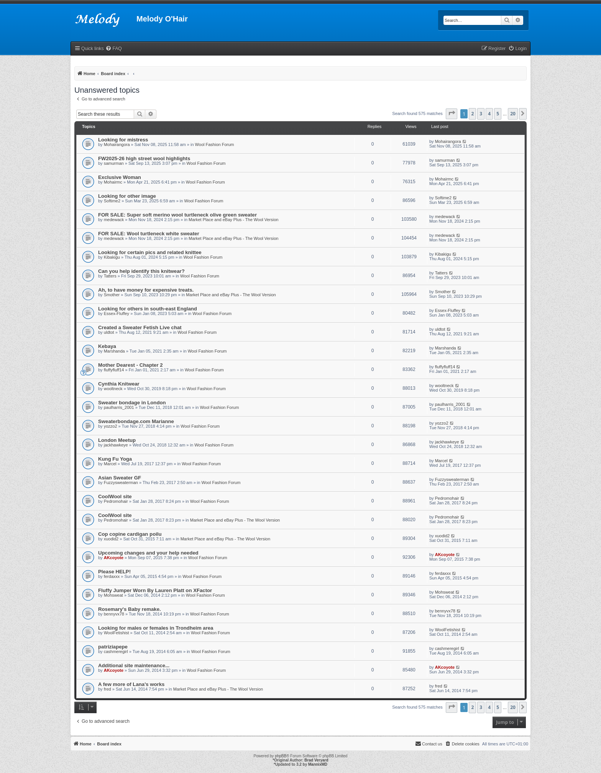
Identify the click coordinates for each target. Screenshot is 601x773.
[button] (451, 113)
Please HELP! (114, 571)
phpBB (280, 756)
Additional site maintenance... (133, 665)
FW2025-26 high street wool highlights (144, 158)
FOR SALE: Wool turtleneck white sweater (148, 233)
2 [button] (472, 113)
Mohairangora (117, 144)
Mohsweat (113, 595)
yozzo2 (110, 426)
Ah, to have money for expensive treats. (146, 290)
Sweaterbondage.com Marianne (136, 421)
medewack (114, 219)
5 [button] (497, 113)
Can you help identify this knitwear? (141, 271)
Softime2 (112, 201)
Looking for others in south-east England (147, 309)
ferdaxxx (112, 576)
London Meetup (117, 440)
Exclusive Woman (119, 177)
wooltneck (113, 388)
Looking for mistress (123, 140)
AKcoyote (113, 557)
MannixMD (317, 764)
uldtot (109, 332)
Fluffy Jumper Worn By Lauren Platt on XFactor (155, 590)
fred (107, 689)
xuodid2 (111, 539)
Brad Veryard (316, 760)
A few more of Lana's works (131, 684)
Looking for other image (127, 196)
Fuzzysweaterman (121, 482)
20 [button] (513, 113)
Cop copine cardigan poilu (130, 534)
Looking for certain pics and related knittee (150, 252)
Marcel (110, 463)
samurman (114, 163)
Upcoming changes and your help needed (148, 553)
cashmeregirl (116, 651)
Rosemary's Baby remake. (129, 609)
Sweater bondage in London (132, 402)
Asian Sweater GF (119, 478)
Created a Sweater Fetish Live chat (140, 327)
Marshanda (114, 351)
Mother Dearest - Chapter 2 (130, 365)
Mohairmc (113, 182)
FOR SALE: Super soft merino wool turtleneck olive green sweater (177, 215)
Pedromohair (116, 501)
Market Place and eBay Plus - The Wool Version (233, 219)
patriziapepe (113, 647)
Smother (112, 294)
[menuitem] (113, 49)
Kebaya (107, 346)
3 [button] (480, 113)
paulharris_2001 (119, 407)
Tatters (110, 276)
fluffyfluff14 (114, 370)
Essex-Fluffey (116, 313)
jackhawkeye (116, 445)
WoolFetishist (116, 632)
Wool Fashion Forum (214, 144)
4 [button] (489, 113)
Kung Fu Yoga (115, 459)
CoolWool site (115, 496)
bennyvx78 (114, 614)
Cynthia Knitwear (119, 384)
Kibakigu (112, 257)
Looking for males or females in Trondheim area (155, 628)
